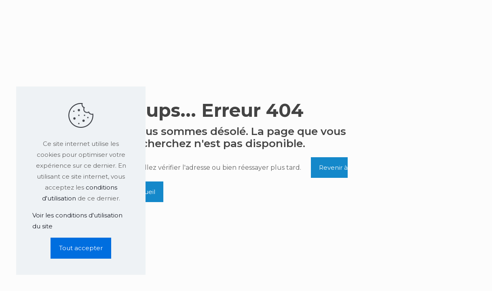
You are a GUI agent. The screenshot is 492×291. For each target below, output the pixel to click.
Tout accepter (81, 248)
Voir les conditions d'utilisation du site (77, 220)
